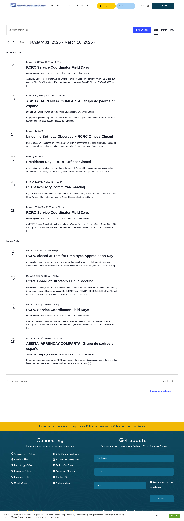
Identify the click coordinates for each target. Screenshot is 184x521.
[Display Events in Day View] (172, 30)
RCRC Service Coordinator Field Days (57, 67)
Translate (141, 6)
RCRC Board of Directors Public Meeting (60, 281)
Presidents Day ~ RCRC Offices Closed (58, 162)
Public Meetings (126, 6)
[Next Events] (14, 42)
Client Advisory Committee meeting (55, 187)
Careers (64, 6)
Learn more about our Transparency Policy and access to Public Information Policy (92, 426)
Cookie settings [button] (160, 516)
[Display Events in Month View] (164, 30)
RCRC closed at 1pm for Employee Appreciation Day (69, 256)
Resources (91, 6)
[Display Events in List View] (156, 30)
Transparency (108, 6)
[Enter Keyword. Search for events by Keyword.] (70, 30)
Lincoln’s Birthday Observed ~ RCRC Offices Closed (69, 136)
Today (22, 42)
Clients (72, 6)
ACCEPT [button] (175, 516)
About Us (55, 6)
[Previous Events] (8, 42)
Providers (81, 6)
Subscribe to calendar (160, 391)
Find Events (142, 30)
